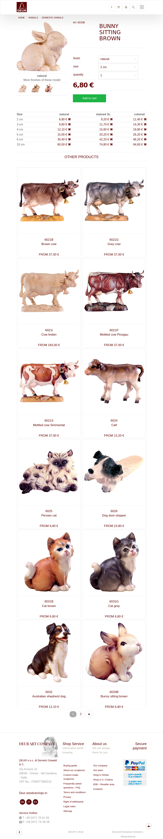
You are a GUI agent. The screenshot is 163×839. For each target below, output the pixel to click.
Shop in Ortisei (101, 775)
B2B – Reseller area (103, 784)
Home (21, 17)
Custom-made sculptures (70, 777)
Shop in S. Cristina (103, 779)
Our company (100, 765)
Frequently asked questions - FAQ (72, 785)
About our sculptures (74, 770)
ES (35, 802)
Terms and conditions (74, 792)
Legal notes (69, 806)
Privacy (67, 797)
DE (22, 802)
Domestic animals (52, 17)
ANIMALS (33, 17)
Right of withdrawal (73, 801)
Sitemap (67, 811)
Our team (98, 770)
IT (29, 802)
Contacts (98, 789)
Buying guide (70, 765)
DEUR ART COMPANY (37, 743)
